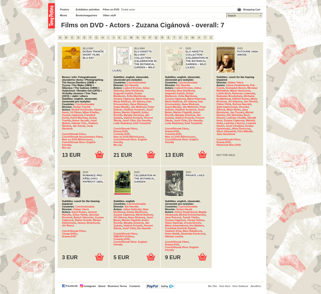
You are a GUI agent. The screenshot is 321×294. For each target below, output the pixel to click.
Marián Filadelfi (131, 112)
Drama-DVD (121, 131)
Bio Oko (212, 286)
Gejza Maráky (122, 107)
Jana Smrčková (226, 134)
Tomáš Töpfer (191, 217)
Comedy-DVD (122, 134)
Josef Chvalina (235, 126)
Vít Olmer (75, 112)
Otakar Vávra (235, 82)
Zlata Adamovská (227, 107)
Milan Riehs (234, 109)
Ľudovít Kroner (132, 88)
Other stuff (109, 15)
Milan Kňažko (91, 112)
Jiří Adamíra (235, 101)
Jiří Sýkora (138, 101)
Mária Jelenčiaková (176, 225)
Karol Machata (79, 117)
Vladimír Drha (173, 231)
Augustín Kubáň (123, 93)
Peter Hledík (172, 233)
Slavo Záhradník (226, 131)
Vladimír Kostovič (134, 109)
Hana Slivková (138, 104)
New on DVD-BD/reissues (77, 139)
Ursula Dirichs (192, 222)
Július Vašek (79, 214)
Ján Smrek (79, 126)
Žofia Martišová (136, 96)
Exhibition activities (88, 9)
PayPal (160, 286)
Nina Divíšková (134, 90)
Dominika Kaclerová (193, 233)
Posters (64, 9)
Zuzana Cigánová (72, 115)
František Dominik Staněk (180, 228)
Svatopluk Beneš (235, 88)
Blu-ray (66, 147)
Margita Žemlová (133, 115)
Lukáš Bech (224, 93)
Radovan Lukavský (243, 93)
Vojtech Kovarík (133, 117)
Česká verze (128, 9)
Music (63, 15)
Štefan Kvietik (83, 220)
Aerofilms (256, 286)
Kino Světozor (240, 286)
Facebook (72, 286)
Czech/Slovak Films (74, 134)
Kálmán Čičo (79, 123)
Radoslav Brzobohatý (229, 96)
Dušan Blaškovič (137, 212)
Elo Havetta (131, 85)
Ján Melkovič (139, 107)
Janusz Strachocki (88, 222)
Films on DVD (111, 9)
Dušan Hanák (184, 209)
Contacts (134, 286)
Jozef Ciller (129, 120)
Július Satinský (132, 209)
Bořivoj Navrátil (241, 104)
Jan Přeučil (250, 101)
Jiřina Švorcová (241, 128)
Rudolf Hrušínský (82, 109)
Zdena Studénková (237, 85)
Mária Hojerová (145, 98)
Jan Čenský (237, 112)
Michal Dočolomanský (192, 214)
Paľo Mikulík (244, 131)
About (101, 286)
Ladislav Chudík (236, 117)
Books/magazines (86, 15)
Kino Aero (224, 286)
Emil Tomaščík (142, 123)
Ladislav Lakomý (234, 123)
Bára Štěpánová (192, 231)
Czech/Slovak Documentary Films (82, 136)
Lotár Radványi (123, 123)
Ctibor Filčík (224, 104)
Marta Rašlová (122, 101)
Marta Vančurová (240, 90)
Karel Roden (79, 212)
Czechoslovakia (84, 104)
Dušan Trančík (81, 107)
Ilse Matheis (197, 225)
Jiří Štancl (68, 225)
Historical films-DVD (229, 144)
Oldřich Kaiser (240, 98)
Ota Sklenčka (234, 115)
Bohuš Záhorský (84, 217)
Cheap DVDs (69, 233)
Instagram (90, 286)
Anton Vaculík (80, 120)
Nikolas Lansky (174, 236)
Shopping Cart (251, 9)
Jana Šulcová (173, 217)
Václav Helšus (195, 220)
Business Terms (117, 286)
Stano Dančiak (174, 222)
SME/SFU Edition (124, 236)
